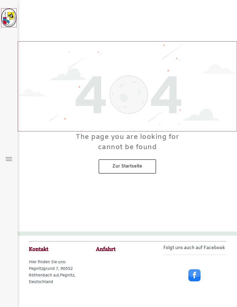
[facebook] (194, 276)
